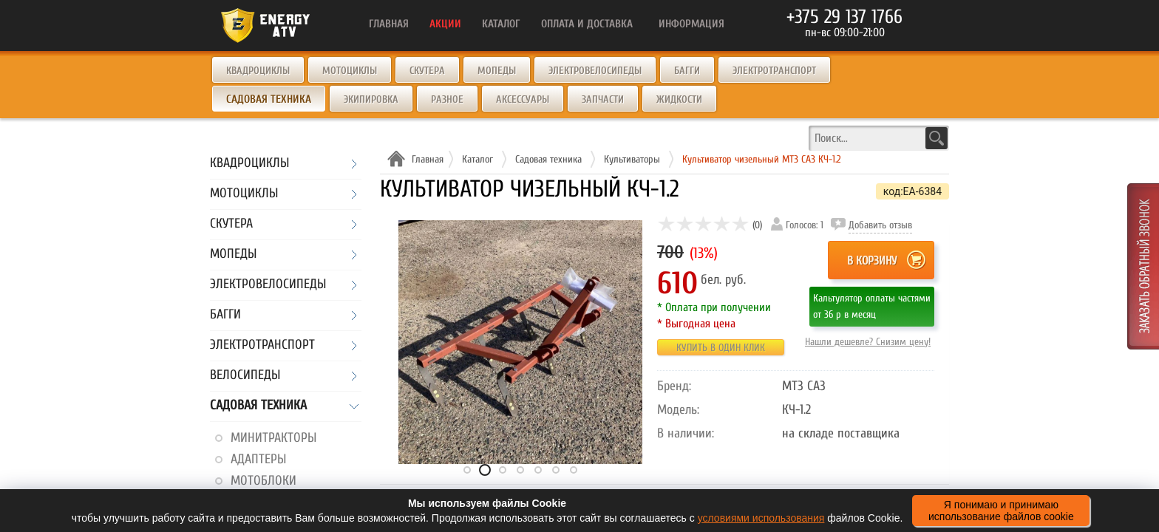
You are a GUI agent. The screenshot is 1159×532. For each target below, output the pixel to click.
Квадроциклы (258, 70)
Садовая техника (258, 406)
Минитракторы (273, 438)
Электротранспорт (774, 70)
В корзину (872, 260)
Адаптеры (258, 459)
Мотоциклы (349, 70)
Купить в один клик (720, 347)
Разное (447, 99)
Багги (687, 70)
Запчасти (603, 99)
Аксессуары (522, 99)
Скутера (427, 70)
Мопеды (496, 70)
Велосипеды (245, 376)
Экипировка (371, 99)
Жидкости (679, 99)
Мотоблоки (263, 480)
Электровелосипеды (595, 70)
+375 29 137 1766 (844, 17)
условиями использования (761, 518)
